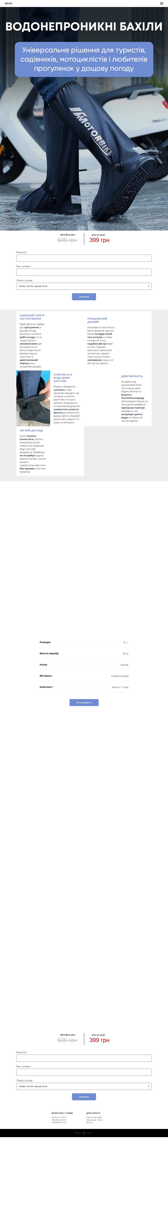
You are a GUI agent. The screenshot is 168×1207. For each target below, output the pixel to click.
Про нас (89, 1122)
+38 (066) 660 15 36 (58, 1122)
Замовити (84, 296)
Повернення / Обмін (94, 1120)
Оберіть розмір (24, 280)
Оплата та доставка (94, 1117)
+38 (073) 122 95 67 (58, 1117)
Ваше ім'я (21, 252)
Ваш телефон (23, 266)
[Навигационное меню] (161, 3)
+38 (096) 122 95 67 (58, 1120)
